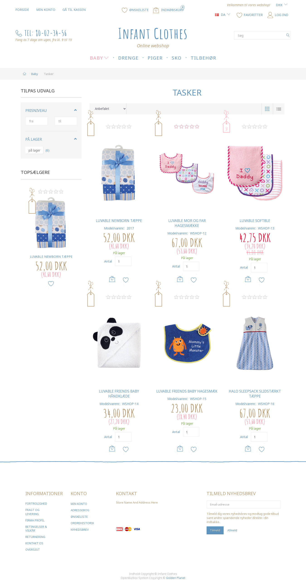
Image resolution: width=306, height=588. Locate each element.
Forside (22, 9)
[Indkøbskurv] (168, 10)
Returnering (35, 537)
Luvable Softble (255, 220)
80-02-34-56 (51, 33)
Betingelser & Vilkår (36, 529)
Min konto (45, 9)
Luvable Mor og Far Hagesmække (187, 223)
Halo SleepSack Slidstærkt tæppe (255, 394)
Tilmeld (215, 530)
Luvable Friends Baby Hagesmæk (186, 391)
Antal (108, 261)
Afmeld (232, 530)
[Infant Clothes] (153, 33)
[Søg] (287, 35)
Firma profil (34, 520)
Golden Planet (175, 578)
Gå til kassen (74, 9)
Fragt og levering (32, 512)
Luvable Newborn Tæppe (51, 256)
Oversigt (32, 550)
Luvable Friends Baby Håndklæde (119, 394)
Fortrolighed (36, 504)
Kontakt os (34, 543)
